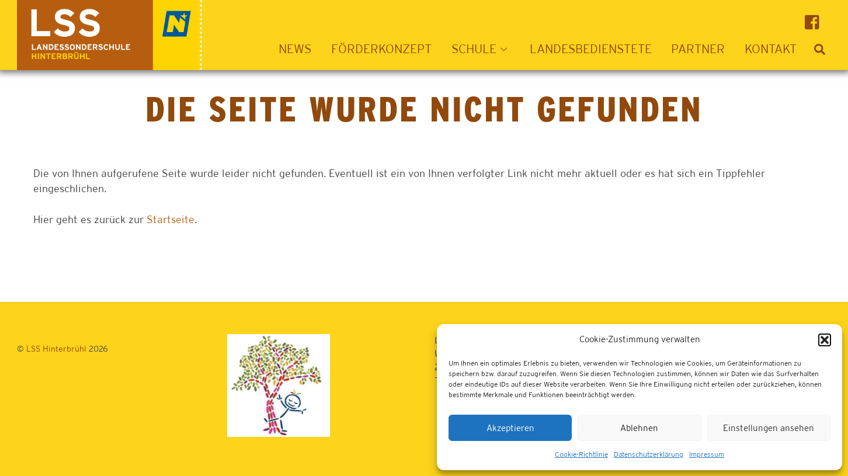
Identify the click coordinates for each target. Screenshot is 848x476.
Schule (482, 49)
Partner (698, 48)
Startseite (170, 219)
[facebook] (815, 21)
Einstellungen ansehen (768, 428)
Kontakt (771, 48)
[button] (824, 340)
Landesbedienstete (591, 48)
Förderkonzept (381, 48)
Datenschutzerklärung (648, 454)
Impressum (706, 454)
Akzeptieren (510, 428)
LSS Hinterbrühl (56, 348)
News (295, 48)
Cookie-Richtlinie (581, 454)
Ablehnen (639, 428)
